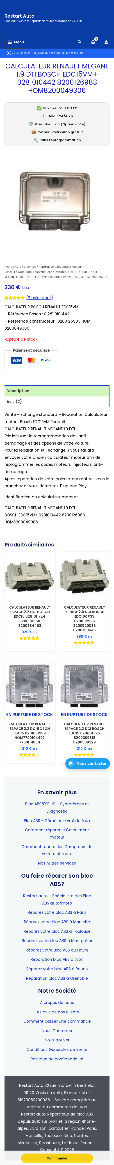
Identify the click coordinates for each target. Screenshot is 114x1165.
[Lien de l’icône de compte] (106, 42)
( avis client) (39, 297)
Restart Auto (19, 16)
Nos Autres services (57, 863)
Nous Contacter (57, 1031)
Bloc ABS (30, 267)
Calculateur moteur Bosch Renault (42, 272)
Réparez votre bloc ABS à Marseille (57, 922)
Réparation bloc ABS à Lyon (57, 959)
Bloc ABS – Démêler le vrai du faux (57, 820)
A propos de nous (57, 1002)
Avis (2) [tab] (14, 401)
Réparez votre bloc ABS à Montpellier (57, 940)
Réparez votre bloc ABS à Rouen (57, 969)
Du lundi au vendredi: (47, 53)
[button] (87, 763)
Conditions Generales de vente (57, 1049)
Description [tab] (18, 391)
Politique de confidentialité (57, 1059)
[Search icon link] (80, 42)
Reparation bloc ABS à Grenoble (57, 978)
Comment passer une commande (57, 1021)
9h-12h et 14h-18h (73, 53)
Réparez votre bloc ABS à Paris (57, 912)
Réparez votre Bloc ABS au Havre (57, 950)
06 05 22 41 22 (18, 53)
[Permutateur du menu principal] (16, 42)
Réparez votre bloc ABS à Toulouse (57, 931)
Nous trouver (57, 1040)
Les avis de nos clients (57, 1012)
